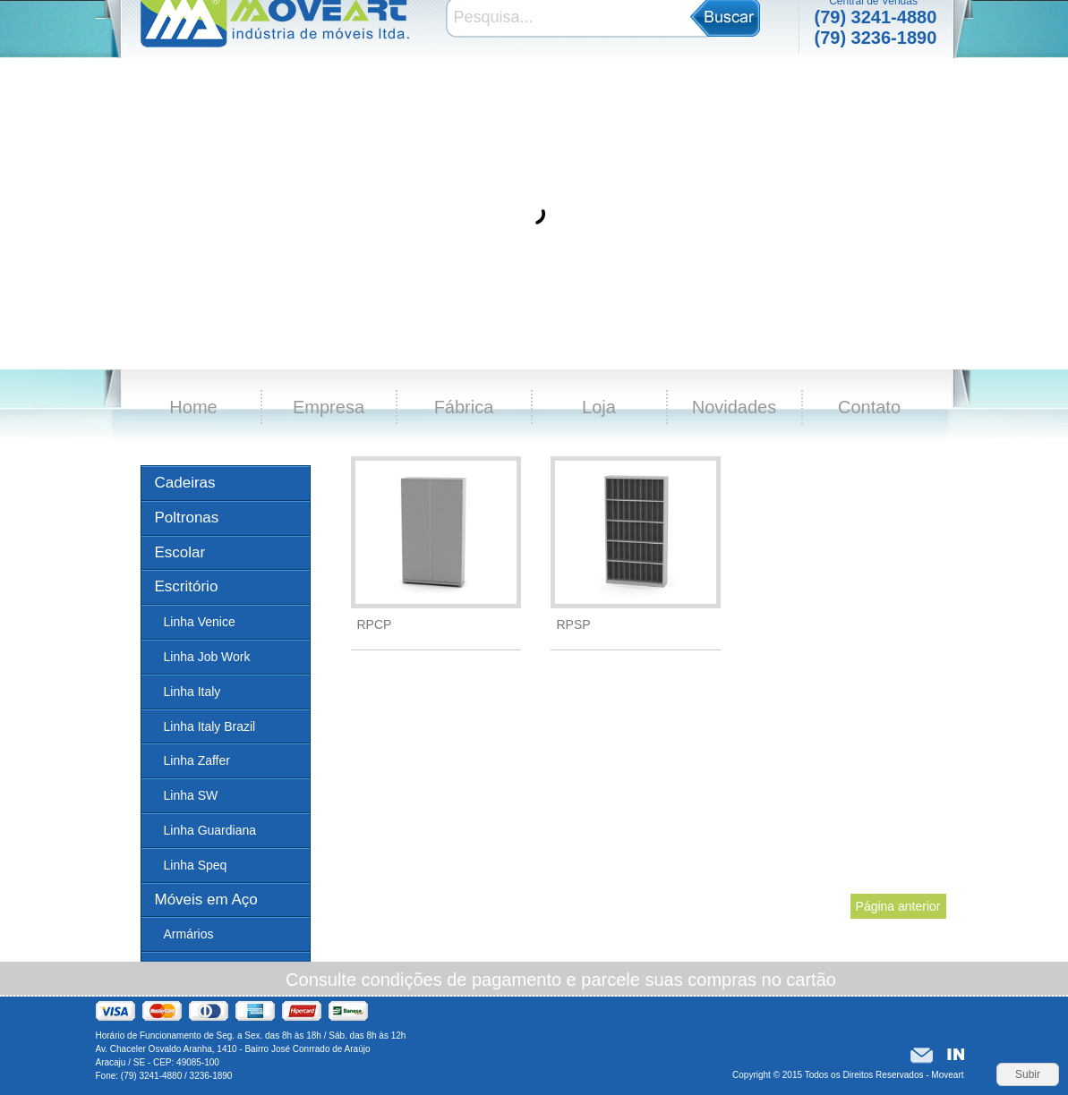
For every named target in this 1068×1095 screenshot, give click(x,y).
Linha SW (191, 795)
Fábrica (464, 407)
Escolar (180, 552)
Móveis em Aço (206, 899)
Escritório (186, 586)
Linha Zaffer (197, 760)
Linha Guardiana (210, 830)
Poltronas (187, 517)
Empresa (328, 407)
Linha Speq (195, 865)
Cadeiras (185, 482)
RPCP (374, 624)
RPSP (574, 624)
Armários (189, 934)
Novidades (734, 407)
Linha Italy (192, 691)
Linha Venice (199, 622)
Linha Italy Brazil (210, 726)
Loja (599, 407)
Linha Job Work (207, 656)
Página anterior (898, 906)
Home (193, 407)
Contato (869, 407)
